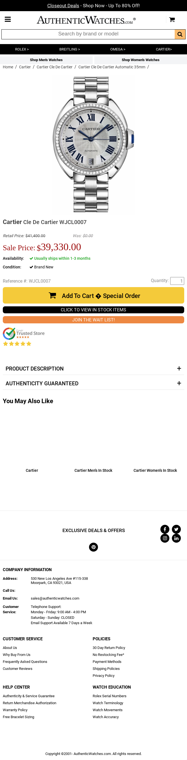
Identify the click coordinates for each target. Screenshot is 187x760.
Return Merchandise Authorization (29, 703)
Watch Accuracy (106, 717)
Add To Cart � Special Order (101, 295)
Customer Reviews (17, 669)
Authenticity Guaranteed (42, 384)
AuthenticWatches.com (92, 19)
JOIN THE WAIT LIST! (93, 320)
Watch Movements (108, 710)
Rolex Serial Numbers (110, 696)
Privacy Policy (103, 676)
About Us (10, 648)
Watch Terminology (108, 703)
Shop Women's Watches (141, 60)
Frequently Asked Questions (25, 662)
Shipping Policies (106, 669)
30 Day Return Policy (109, 648)
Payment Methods (107, 662)
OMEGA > (117, 49)
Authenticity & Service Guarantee (29, 696)
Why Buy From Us (17, 655)
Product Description (35, 369)
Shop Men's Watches (46, 60)
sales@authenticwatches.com (55, 598)
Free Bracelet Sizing (18, 717)
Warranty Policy (15, 710)
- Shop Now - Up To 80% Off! (93, 5)
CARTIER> (164, 49)
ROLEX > (22, 49)
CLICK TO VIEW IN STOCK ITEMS (93, 309)
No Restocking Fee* (108, 655)
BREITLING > (69, 49)
